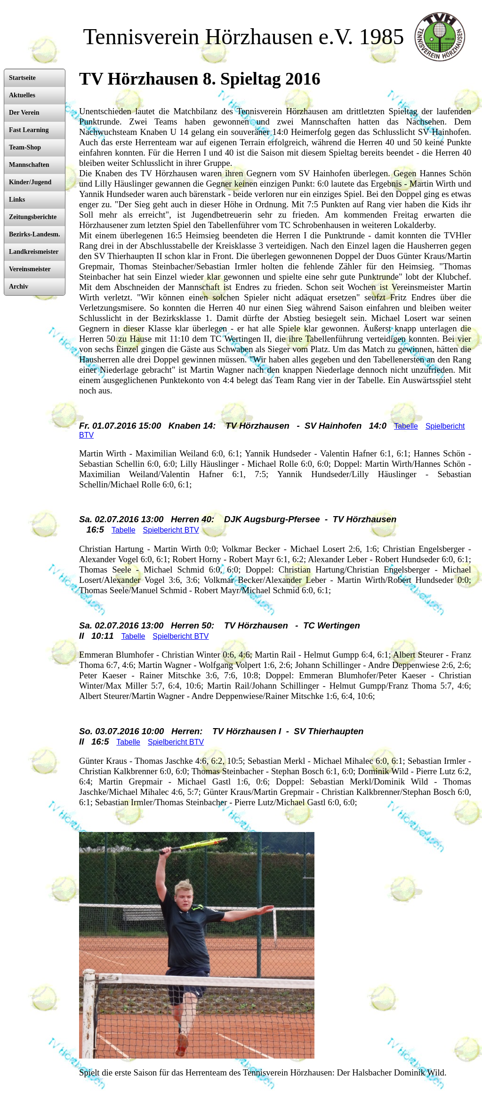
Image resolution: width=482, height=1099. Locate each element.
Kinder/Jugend (30, 182)
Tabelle (406, 426)
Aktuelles (22, 95)
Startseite (22, 77)
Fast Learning (28, 129)
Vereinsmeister (30, 269)
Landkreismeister (34, 251)
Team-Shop (25, 147)
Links (17, 199)
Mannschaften (29, 164)
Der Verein (24, 112)
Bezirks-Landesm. (34, 234)
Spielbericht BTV (171, 530)
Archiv (18, 286)
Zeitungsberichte (32, 216)
